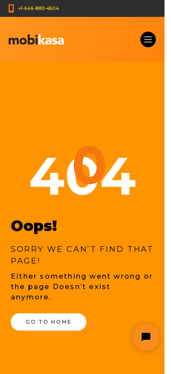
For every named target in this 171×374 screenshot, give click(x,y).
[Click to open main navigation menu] (148, 39)
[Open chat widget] (146, 337)
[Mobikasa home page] (36, 39)
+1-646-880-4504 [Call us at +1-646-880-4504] (38, 8)
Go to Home (48, 322)
